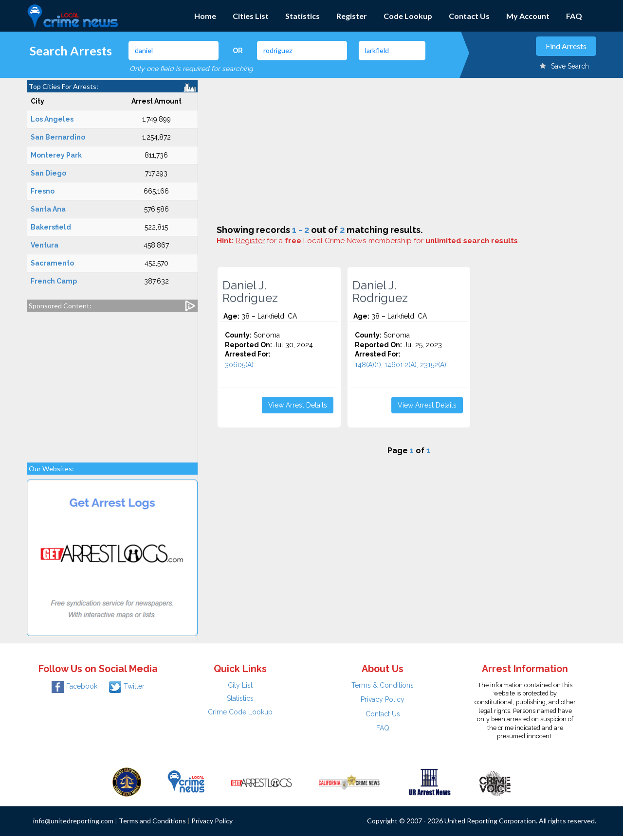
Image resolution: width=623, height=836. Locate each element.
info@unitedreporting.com (73, 821)
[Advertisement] (112, 382)
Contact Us (469, 15)
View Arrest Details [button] (297, 405)
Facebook (74, 686)
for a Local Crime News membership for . (377, 240)
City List (240, 685)
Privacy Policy (382, 699)
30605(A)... (241, 365)
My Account (528, 15)
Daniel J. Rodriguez (250, 292)
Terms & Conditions (382, 685)
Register (351, 15)
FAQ (574, 15)
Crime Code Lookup (240, 712)
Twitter (127, 686)
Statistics (302, 15)
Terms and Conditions (152, 821)
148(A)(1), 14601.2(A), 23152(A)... (403, 365)
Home (205, 15)
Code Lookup (408, 15)
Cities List (251, 15)
